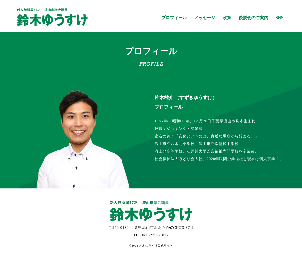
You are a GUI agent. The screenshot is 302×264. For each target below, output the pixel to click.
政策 (227, 17)
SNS (279, 17)
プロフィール (174, 17)
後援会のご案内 (253, 17)
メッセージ (204, 17)
